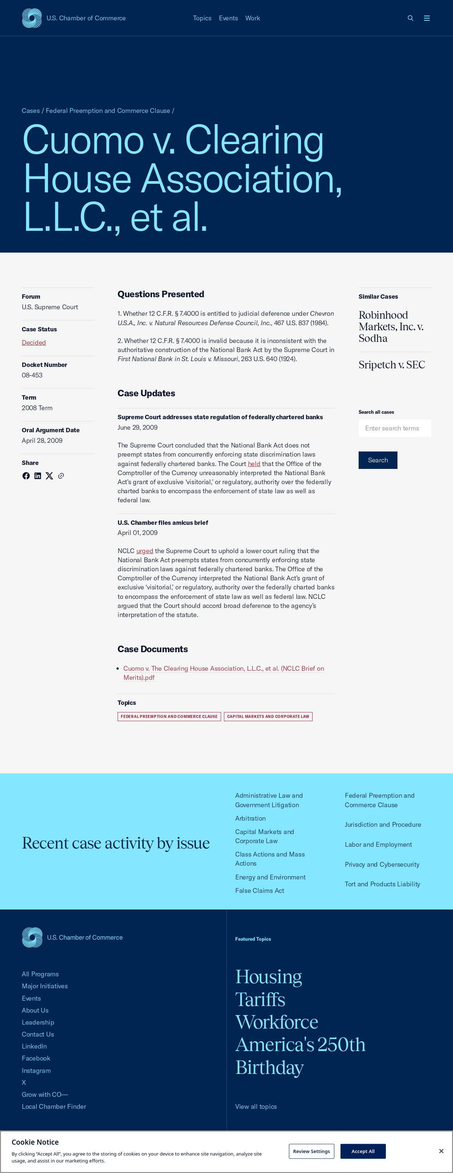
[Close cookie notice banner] (441, 1151)
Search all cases (376, 412)
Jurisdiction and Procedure (383, 824)
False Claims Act (259, 890)
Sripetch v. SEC (392, 365)
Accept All (363, 1151)
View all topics (256, 1106)
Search (378, 460)
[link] (411, 18)
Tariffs (260, 999)
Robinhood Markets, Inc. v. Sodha (391, 326)
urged (145, 551)
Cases (31, 110)
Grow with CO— (45, 1094)
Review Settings (311, 1151)
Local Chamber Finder (54, 1106)
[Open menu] (427, 18)
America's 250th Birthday (300, 1055)
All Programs (40, 974)
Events (228, 18)
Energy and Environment (270, 877)
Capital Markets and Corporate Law (268, 716)
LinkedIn (34, 1046)
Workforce (276, 1022)
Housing (268, 976)
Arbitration (250, 818)
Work (252, 18)
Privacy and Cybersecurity (382, 864)
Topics (202, 18)
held (254, 463)
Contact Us (38, 1034)
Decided (34, 342)
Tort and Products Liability (382, 884)
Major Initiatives (45, 986)
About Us (35, 1010)
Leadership (38, 1022)
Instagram (36, 1070)
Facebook (36, 1058)
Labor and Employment (378, 844)
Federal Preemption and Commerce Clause (108, 110)
